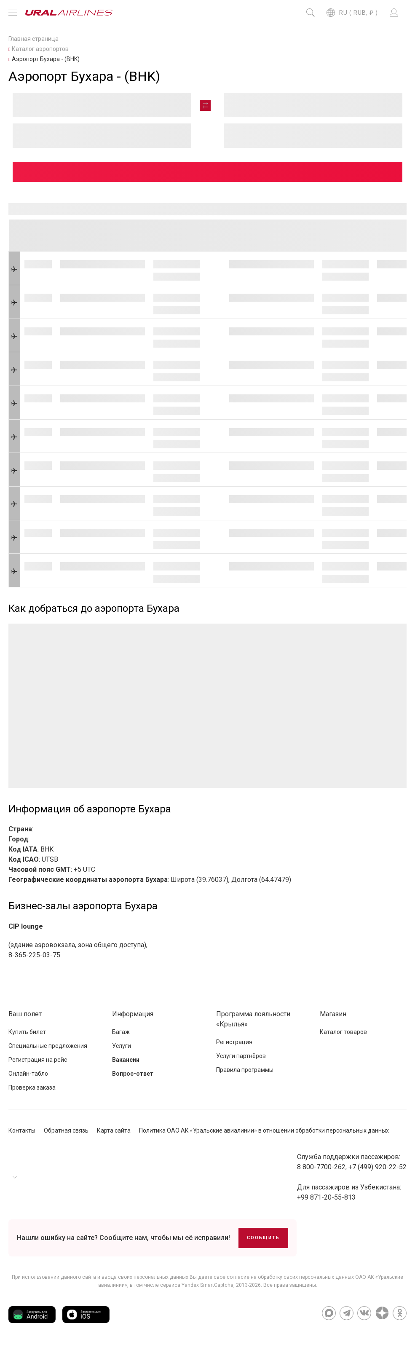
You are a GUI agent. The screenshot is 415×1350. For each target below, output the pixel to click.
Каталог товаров (343, 1032)
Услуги (121, 1045)
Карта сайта (114, 1130)
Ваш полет (25, 1014)
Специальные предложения (47, 1045)
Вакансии (125, 1059)
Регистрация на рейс (37, 1059)
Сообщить (263, 1237)
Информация (132, 1014)
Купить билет (27, 1032)
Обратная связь (66, 1130)
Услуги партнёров (241, 1056)
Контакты (21, 1130)
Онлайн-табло (28, 1073)
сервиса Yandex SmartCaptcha (196, 1285)
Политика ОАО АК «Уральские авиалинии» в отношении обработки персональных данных (264, 1130)
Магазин (333, 1014)
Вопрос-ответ (132, 1073)
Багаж (121, 1032)
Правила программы (244, 1069)
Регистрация (234, 1042)
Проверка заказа (32, 1087)
